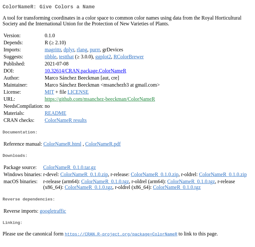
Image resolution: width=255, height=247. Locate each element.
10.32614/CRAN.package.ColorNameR (85, 72)
